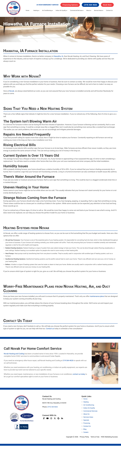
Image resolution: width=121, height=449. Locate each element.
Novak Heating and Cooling (14, 354)
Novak (11, 91)
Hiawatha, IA (58, 56)
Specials (86, 420)
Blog (84, 429)
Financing (86, 423)
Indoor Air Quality (61, 10)
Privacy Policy (84, 437)
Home (27, 10)
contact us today (79, 374)
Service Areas (98, 10)
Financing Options (70, 5)
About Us (86, 414)
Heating (35, 10)
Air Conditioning (47, 10)
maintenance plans (97, 296)
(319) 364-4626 (90, 5)
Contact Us (109, 10)
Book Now (107, 5)
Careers (85, 432)
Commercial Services (76, 10)
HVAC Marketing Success (109, 437)
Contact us (50, 329)
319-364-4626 (68, 360)
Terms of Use (95, 437)
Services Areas (88, 417)
